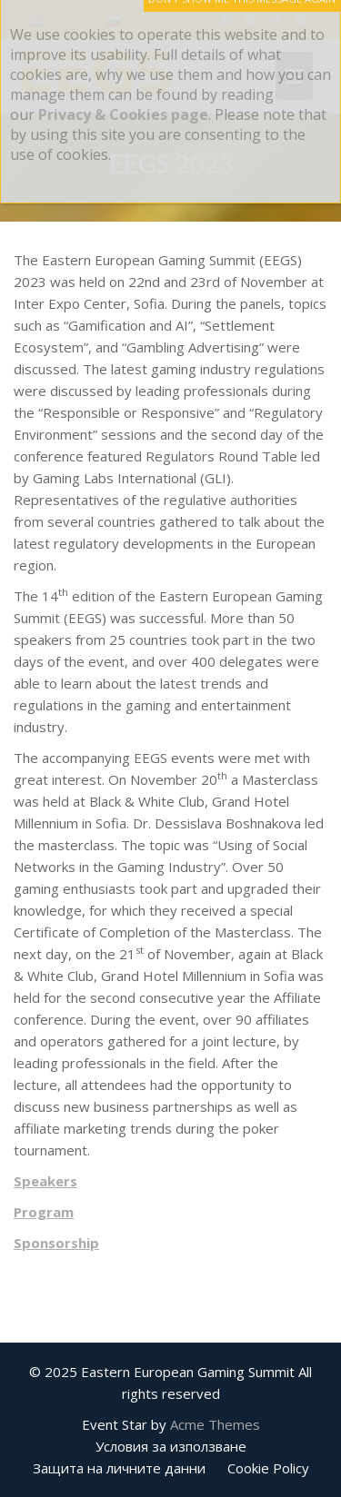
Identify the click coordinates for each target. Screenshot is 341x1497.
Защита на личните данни (119, 1468)
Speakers (45, 1181)
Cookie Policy (268, 1468)
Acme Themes (215, 1424)
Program (44, 1212)
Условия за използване (170, 1446)
